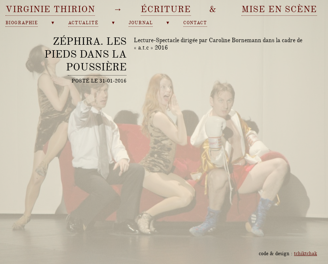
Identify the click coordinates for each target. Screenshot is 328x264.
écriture (166, 9)
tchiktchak (305, 253)
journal (141, 23)
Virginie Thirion (50, 9)
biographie (21, 23)
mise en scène (279, 9)
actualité (83, 23)
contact (195, 23)
